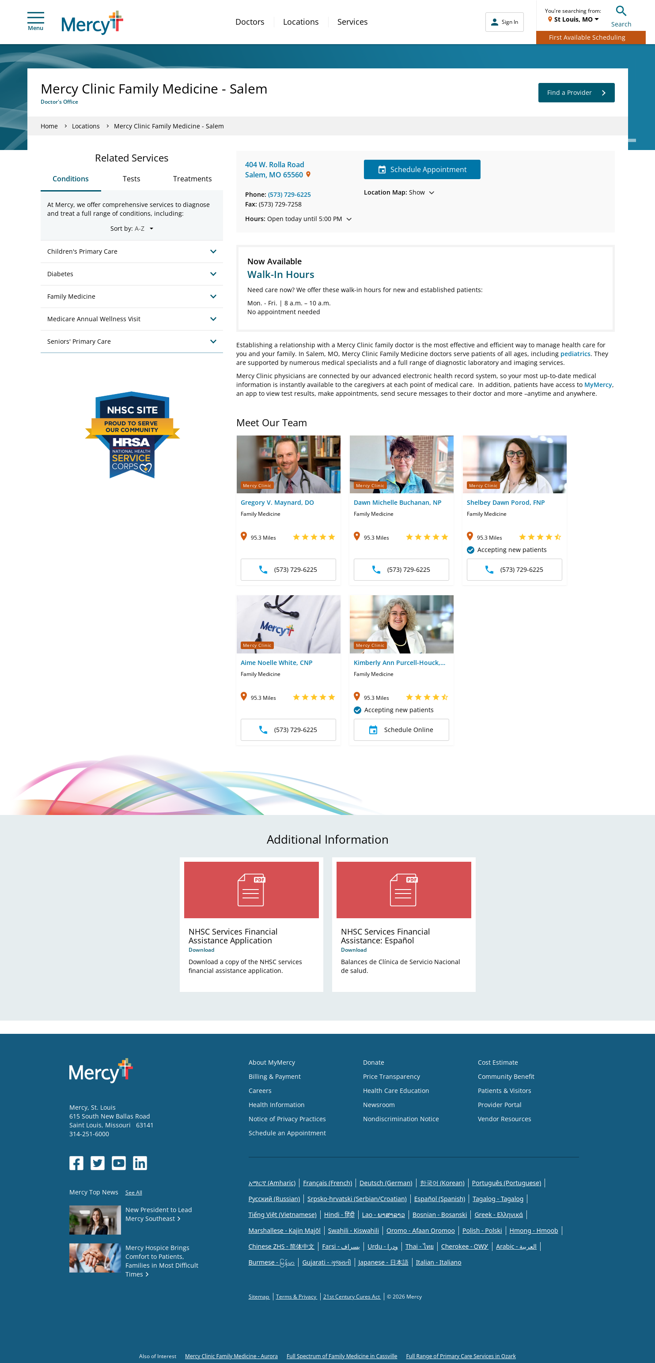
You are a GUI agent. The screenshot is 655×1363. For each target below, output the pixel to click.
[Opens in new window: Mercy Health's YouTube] (119, 1163)
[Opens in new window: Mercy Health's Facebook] (76, 1163)
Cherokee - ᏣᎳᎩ (464, 1246)
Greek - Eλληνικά (498, 1214)
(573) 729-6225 (289, 194)
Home (49, 126)
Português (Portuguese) (506, 1183)
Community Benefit (506, 1076)
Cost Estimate (498, 1062)
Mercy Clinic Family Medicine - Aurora (231, 1356)
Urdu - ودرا (382, 1246)
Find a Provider (576, 92)
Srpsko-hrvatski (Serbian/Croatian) (357, 1198)
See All (133, 1192)
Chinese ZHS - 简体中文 (282, 1246)
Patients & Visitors (504, 1090)
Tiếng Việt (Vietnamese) (283, 1214)
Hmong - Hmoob (534, 1230)
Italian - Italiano (439, 1262)
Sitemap (259, 1296)
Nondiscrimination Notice (401, 1119)
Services (352, 21)
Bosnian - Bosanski (440, 1214)
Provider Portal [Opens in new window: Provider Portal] (500, 1104)
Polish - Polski (482, 1230)
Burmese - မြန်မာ (272, 1262)
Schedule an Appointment (287, 1133)
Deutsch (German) (386, 1183)
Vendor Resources (504, 1119)
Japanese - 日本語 (384, 1262)
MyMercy (598, 384)
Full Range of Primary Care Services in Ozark (461, 1356)
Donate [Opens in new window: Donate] (373, 1062)
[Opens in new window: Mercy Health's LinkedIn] (140, 1163)
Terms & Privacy (297, 1296)
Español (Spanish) (440, 1198)
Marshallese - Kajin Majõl (285, 1230)
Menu (35, 22)
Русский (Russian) (274, 1198)
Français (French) (327, 1183)
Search (621, 15)
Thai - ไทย (419, 1246)
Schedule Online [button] (401, 729)
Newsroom (379, 1104)
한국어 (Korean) (442, 1183)
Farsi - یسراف (341, 1246)
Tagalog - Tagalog (498, 1198)
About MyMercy (272, 1062)
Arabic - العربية (516, 1246)
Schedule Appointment (422, 169)
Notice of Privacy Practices (287, 1119)
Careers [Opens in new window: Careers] (260, 1090)
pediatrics (575, 353)
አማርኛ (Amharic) (272, 1183)
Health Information (277, 1104)
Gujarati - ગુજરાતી (326, 1262)
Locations (301, 21)
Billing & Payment (275, 1076)
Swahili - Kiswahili (353, 1230)
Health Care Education (396, 1090)
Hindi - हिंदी (339, 1214)
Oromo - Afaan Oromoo (420, 1230)
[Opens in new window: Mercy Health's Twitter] (98, 1163)
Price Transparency (391, 1076)
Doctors (250, 21)
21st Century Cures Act (352, 1296)
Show (399, 192)
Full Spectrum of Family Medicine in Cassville (342, 1356)
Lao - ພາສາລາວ (383, 1214)
